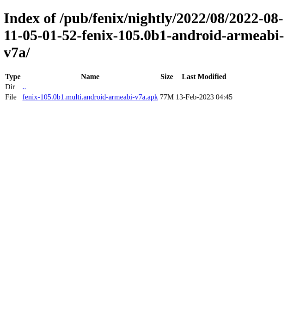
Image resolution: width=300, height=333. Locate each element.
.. (24, 87)
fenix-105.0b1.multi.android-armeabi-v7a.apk (90, 97)
